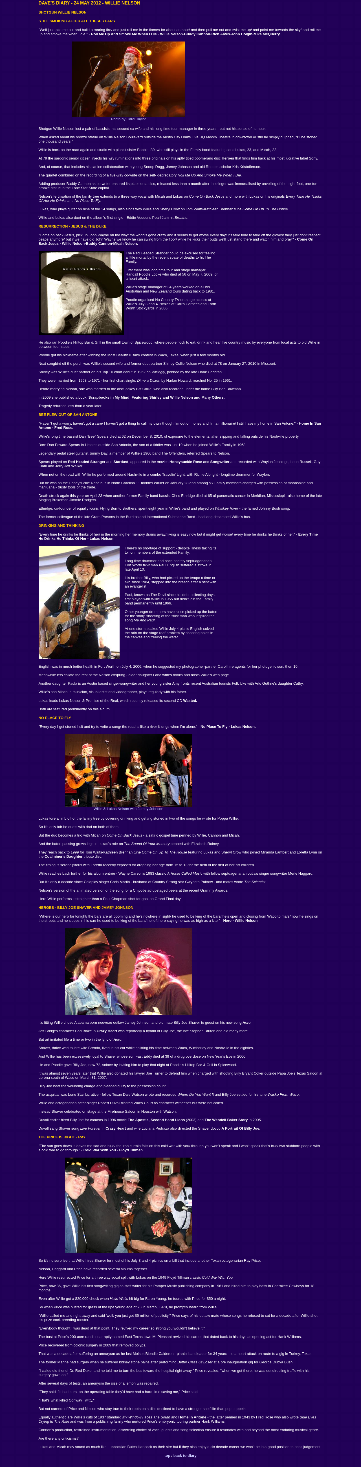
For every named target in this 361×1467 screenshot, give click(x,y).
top (167, 1455)
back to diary (185, 1455)
